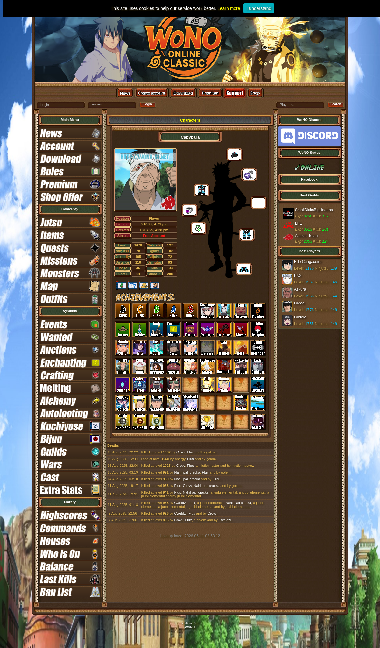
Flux (190, 452)
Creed (299, 303)
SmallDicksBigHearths (314, 210)
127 (325, 241)
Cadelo (300, 317)
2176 (309, 268)
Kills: (317, 216)
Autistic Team (306, 235)
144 (334, 296)
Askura (300, 289)
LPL (298, 223)
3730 (308, 216)
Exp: (299, 216)
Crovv (180, 452)
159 (325, 216)
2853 (308, 241)
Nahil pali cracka (187, 472)
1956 (309, 296)
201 (325, 229)
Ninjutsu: (322, 268)
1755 (309, 324)
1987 (309, 282)
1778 (309, 310)
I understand (259, 8)
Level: (299, 268)
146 (334, 282)
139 (334, 268)
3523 (308, 229)
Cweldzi (180, 503)
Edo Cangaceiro (307, 262)
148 (334, 310)
